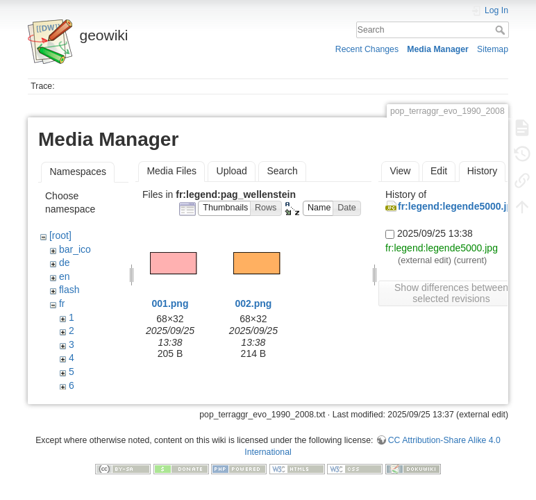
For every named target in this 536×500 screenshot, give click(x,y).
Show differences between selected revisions (451, 293)
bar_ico (75, 249)
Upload (232, 170)
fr (62, 303)
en (64, 276)
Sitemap (492, 49)
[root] (60, 235)
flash (69, 289)
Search (501, 30)
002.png (253, 303)
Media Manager (438, 49)
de (64, 262)
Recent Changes (367, 49)
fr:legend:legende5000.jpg (458, 206)
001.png (170, 303)
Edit (438, 170)
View (400, 170)
